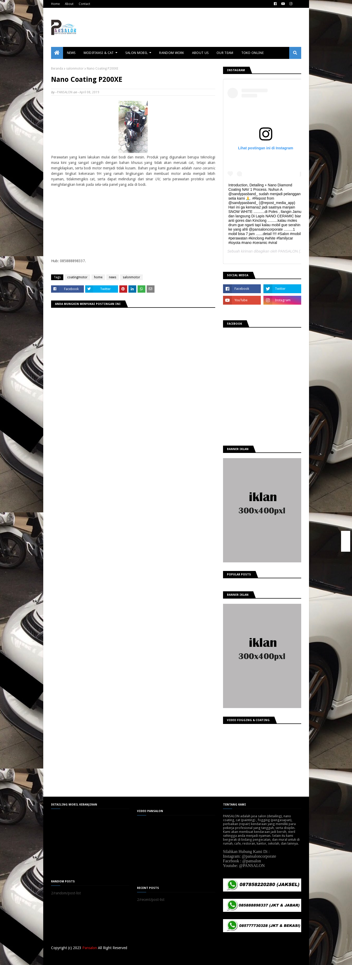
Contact (84, 4)
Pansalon (89, 948)
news (112, 277)
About (69, 4)
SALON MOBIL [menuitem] (136, 53)
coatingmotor (77, 277)
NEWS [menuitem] (71, 53)
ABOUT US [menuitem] (200, 53)
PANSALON (64, 92)
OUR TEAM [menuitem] (225, 53)
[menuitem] (57, 53)
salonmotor (75, 68)
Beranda (57, 68)
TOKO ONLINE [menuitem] (252, 53)
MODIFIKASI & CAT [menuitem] (99, 53)
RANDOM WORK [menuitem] (171, 53)
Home (55, 4)
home (98, 277)
